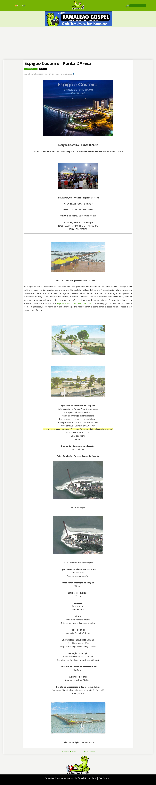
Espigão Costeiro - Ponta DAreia (57, 63)
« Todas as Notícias (68, 752)
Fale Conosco (105, 778)
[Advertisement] (78, 43)
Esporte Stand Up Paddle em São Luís (74, 303)
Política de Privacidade (85, 778)
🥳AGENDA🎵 (20, 6)
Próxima (92, 752)
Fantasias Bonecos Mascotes (59, 778)
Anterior (85, 752)
